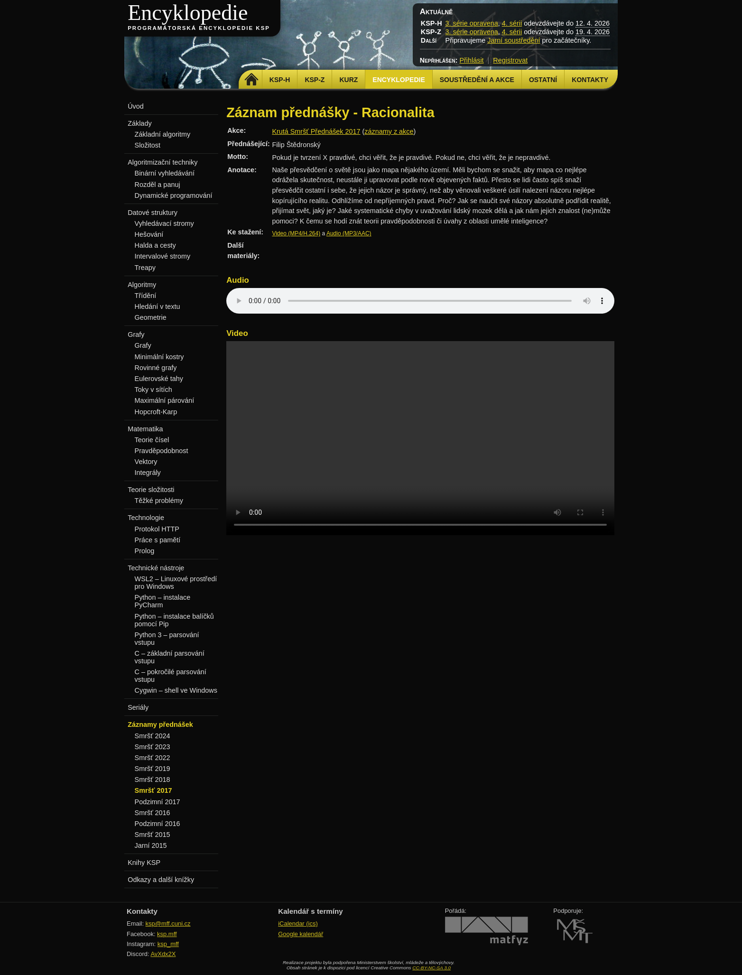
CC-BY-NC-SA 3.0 (431, 967)
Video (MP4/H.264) (296, 233)
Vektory (146, 461)
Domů (251, 80)
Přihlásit (471, 60)
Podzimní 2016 (157, 823)
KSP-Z (315, 80)
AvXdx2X (163, 953)
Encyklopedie (188, 12)
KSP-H (279, 80)
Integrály (148, 472)
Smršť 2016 (152, 813)
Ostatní (543, 80)
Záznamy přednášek (160, 724)
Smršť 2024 (152, 736)
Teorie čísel (152, 440)
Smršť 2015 (152, 834)
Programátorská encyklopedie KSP (199, 28)
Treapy (145, 267)
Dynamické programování (174, 195)
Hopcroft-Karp (156, 412)
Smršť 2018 (152, 779)
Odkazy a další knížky (161, 879)
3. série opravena (471, 23)
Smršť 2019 (152, 768)
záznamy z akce (388, 131)
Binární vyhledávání (165, 173)
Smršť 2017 (153, 790)
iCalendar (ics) (298, 923)
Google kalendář (300, 934)
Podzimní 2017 (157, 802)
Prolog (145, 551)
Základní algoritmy (163, 134)
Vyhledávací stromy (164, 223)
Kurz (348, 80)
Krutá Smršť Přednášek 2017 (316, 131)
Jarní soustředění (513, 40)
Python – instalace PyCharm (163, 601)
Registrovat (510, 60)
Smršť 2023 (152, 747)
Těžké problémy (159, 500)
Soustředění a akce (477, 80)
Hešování (149, 234)
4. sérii (512, 23)
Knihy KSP (144, 862)
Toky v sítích (153, 389)
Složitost (147, 145)
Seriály (138, 707)
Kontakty (590, 80)
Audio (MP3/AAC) (348, 233)
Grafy (143, 345)
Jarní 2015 (151, 845)
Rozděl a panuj (157, 184)
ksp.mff (167, 934)
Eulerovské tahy (159, 378)
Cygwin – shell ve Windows (176, 690)
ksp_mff (168, 943)
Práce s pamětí (158, 540)
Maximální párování (165, 400)
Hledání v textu (157, 306)
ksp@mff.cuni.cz (168, 923)
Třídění (146, 295)
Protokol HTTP (157, 529)
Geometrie (151, 317)
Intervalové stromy (163, 256)
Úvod (136, 106)
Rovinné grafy (156, 367)
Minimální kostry (159, 357)
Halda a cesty (155, 245)
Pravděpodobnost (161, 451)
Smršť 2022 (152, 757)
